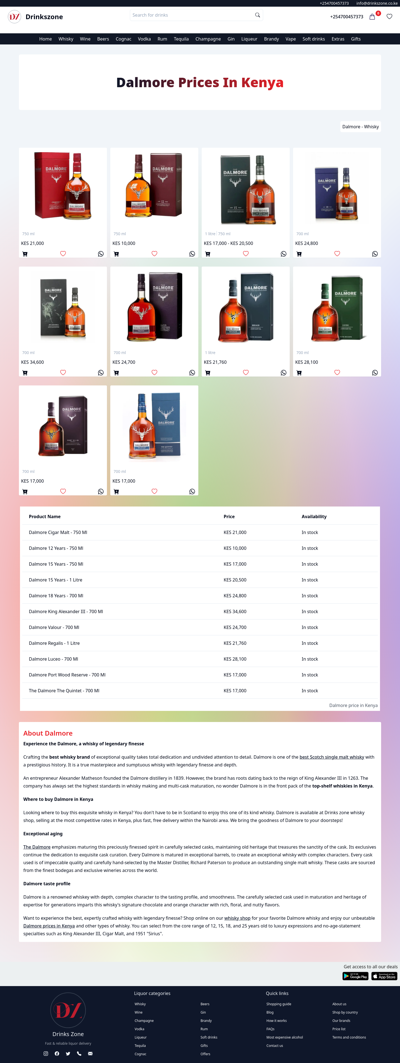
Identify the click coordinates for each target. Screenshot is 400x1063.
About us (339, 1004)
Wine (85, 39)
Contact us (274, 1045)
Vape (291, 39)
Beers (103, 39)
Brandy (271, 39)
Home (45, 39)
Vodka (144, 39)
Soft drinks (313, 39)
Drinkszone (44, 16)
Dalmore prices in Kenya (49, 926)
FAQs (270, 1029)
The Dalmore (37, 847)
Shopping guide (278, 1004)
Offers (205, 1054)
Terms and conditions (349, 1037)
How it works (276, 1020)
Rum (162, 39)
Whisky (66, 39)
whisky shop (237, 918)
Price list (339, 1029)
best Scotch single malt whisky (331, 757)
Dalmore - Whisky (360, 127)
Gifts (356, 39)
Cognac (123, 39)
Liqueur (249, 39)
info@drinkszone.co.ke (377, 3)
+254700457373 (334, 3)
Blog (270, 1012)
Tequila (181, 39)
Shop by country (345, 1012)
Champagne (208, 39)
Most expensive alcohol (284, 1037)
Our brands (341, 1020)
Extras (338, 39)
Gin (231, 39)
